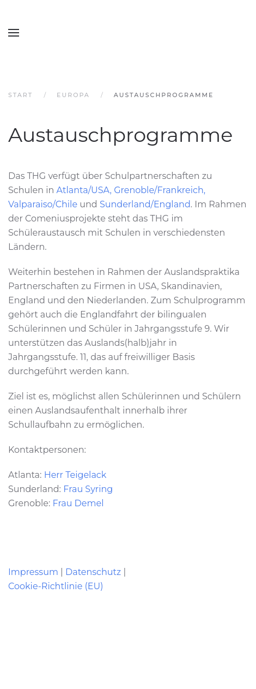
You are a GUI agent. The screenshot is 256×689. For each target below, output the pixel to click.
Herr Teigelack (75, 475)
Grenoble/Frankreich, (161, 190)
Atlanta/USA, (84, 190)
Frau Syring (88, 489)
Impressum (33, 572)
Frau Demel (78, 503)
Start (20, 95)
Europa (73, 95)
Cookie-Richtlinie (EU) (55, 586)
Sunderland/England (145, 204)
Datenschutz (93, 572)
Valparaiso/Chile (42, 204)
